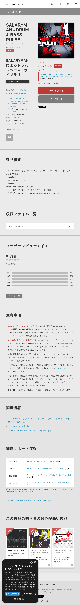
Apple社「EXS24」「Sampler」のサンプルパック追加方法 (47, 469)
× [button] (35, 562)
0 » (23, 47)
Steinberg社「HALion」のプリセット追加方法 (43, 461)
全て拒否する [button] (28, 594)
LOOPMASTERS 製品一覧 (18, 426)
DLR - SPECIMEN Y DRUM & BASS (66, 557)
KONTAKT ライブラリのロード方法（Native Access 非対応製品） (48, 483)
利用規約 (69, 589)
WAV (11, 99)
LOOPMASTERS (20, 124)
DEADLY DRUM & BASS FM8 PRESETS (22, 551)
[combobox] (31, 562)
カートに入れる (56, 90)
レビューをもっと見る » (14, 296)
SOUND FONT (20, 101)
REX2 (16, 99)
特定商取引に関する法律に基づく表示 (44, 589)
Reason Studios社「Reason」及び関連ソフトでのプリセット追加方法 (49, 476)
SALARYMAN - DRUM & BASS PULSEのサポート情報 (29, 431)
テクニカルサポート (66, 368)
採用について (47, 592)
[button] (20, 599)
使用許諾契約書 (12, 129)
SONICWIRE (15, 4)
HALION (21, 99)
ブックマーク (56, 99)
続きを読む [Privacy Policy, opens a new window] (22, 589)
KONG (14, 103)
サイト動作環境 (61, 589)
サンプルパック (22, 90)
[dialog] (20, 581)
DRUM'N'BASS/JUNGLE (20, 93)
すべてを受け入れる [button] (12, 594)
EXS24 (12, 101)
